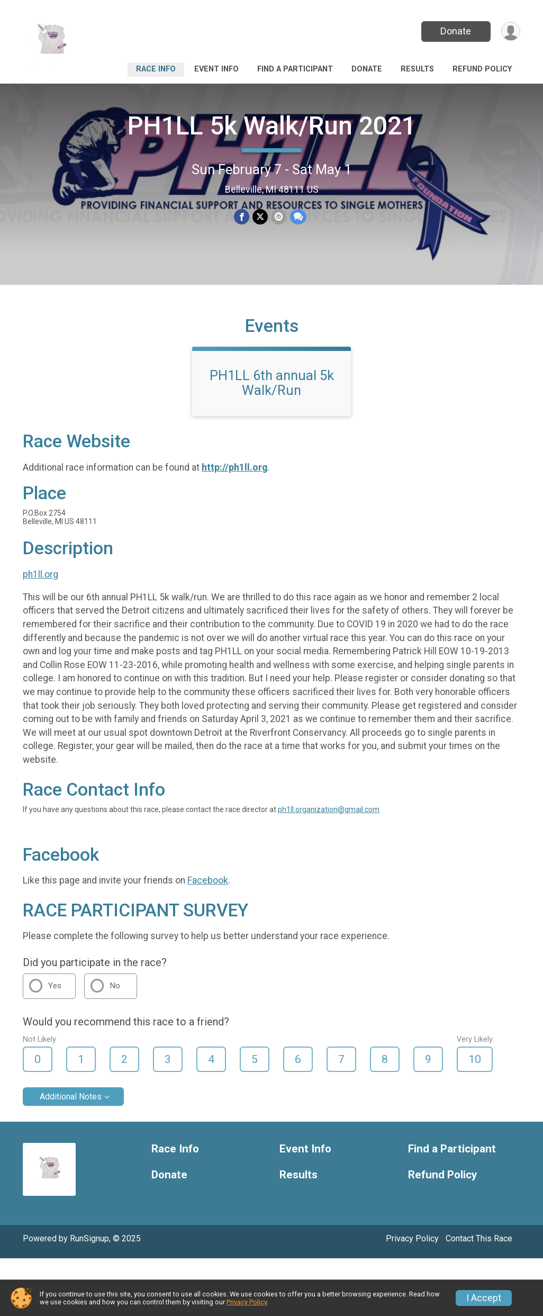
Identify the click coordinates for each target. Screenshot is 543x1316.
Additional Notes (71, 1097)
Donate (455, 31)
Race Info (156, 69)
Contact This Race (479, 1238)
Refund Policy (482, 69)
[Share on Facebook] (241, 216)
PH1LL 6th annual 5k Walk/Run (272, 382)
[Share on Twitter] (260, 216)
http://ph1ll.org (234, 467)
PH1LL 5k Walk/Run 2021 (272, 126)
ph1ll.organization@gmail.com (328, 809)
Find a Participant (295, 69)
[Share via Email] (278, 216)
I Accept (483, 1298)
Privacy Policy (412, 1238)
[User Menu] (510, 31)
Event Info (216, 69)
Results (417, 69)
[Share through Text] (297, 216)
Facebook (207, 880)
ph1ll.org (40, 574)
